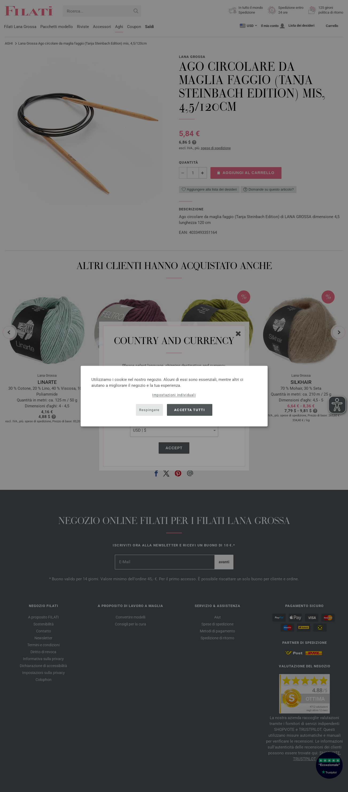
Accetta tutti (189, 410)
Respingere (149, 410)
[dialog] (174, 396)
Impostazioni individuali (174, 395)
